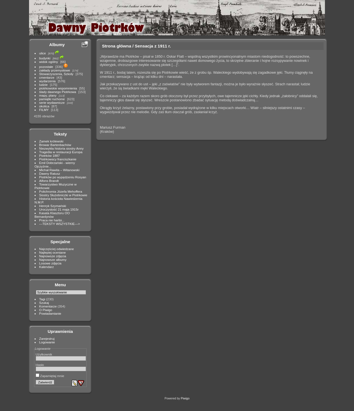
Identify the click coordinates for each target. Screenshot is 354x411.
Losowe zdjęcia (50, 263)
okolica (44, 106)
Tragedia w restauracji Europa (61, 152)
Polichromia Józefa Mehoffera (60, 191)
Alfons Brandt (49, 180)
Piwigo (185, 398)
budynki (45, 58)
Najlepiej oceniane (52, 252)
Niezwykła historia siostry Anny (61, 148)
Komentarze (48, 306)
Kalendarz (46, 267)
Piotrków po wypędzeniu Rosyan (62, 177)
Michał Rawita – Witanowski (59, 170)
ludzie (43, 84)
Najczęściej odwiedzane (56, 249)
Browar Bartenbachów (55, 145)
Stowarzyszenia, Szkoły (56, 74)
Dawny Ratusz (49, 173)
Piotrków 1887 (49, 155)
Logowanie (47, 342)
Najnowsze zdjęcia (52, 256)
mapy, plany (48, 95)
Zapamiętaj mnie (50, 376)
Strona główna (116, 46)
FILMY (44, 110)
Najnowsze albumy (53, 259)
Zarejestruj (47, 338)
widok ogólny (48, 61)
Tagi (42, 299)
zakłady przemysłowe (54, 70)
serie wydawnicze (52, 102)
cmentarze (46, 77)
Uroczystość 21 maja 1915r (59, 209)
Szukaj (44, 302)
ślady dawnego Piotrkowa (57, 92)
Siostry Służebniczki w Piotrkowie (63, 195)
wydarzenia (47, 81)
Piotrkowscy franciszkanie (58, 159)
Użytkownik (44, 354)
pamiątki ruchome (52, 99)
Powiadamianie (50, 313)
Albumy (57, 44)
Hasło (40, 365)
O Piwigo (45, 310)
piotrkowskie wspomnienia (58, 88)
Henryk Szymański (52, 206)
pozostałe (46, 66)
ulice (42, 53)
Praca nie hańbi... (52, 220)
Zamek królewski (51, 141)
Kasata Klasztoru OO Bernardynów (52, 214)
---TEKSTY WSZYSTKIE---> (59, 224)
